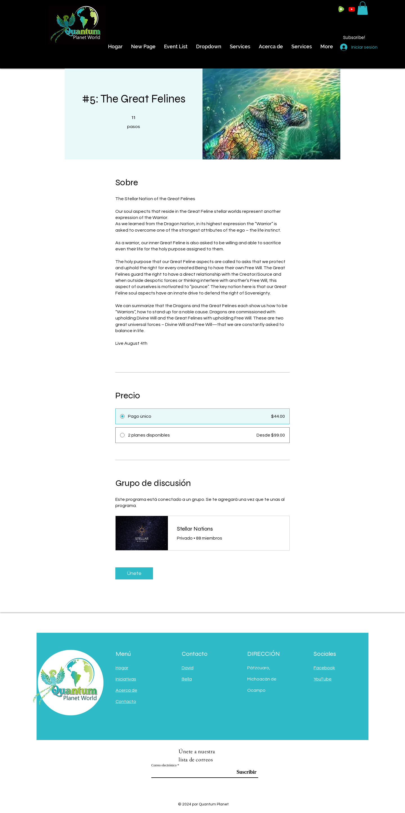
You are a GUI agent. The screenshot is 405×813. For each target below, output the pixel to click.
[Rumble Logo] (341, 9)
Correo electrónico (164, 765)
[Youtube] (352, 9)
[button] (362, 8)
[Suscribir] (242, 772)
